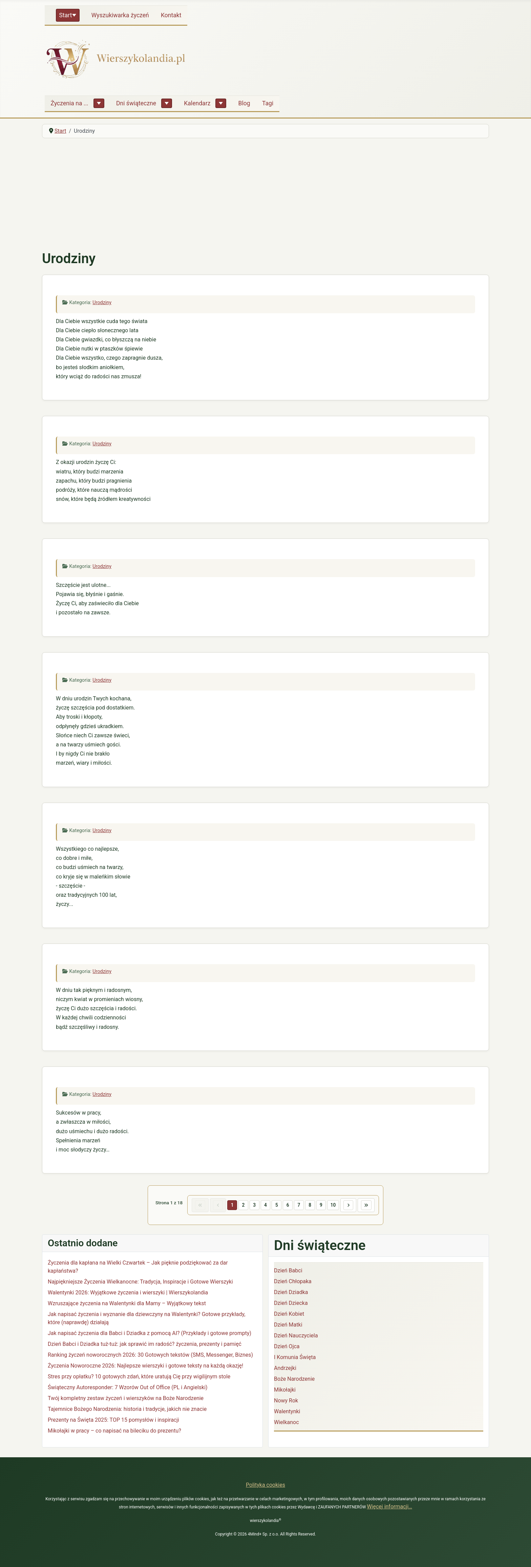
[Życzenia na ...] (98, 103)
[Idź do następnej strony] (355, 1206)
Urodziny (101, 302)
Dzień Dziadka (291, 1294)
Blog (244, 103)
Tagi (267, 103)
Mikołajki (285, 1391)
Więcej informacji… (389, 1506)
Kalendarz (197, 103)
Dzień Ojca (287, 1348)
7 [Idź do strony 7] (300, 1206)
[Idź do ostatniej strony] (375, 1206)
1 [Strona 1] (227, 1206)
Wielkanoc (286, 1424)
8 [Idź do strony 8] (312, 1206)
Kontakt (171, 15)
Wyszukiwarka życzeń (120, 15)
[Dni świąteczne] (166, 103)
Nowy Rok (286, 1402)
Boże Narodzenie (294, 1380)
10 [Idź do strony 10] (338, 1206)
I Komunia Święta (295, 1359)
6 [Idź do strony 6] (288, 1206)
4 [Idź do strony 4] (263, 1206)
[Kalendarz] (220, 103)
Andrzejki (285, 1370)
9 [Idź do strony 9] (324, 1206)
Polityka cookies (265, 1485)
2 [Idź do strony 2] (239, 1206)
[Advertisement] (265, 194)
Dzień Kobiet (289, 1315)
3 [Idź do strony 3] (251, 1206)
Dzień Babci (288, 1272)
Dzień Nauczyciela (296, 1337)
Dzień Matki (288, 1326)
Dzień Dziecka (291, 1304)
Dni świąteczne (136, 103)
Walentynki (287, 1413)
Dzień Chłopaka (293, 1283)
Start (65, 15)
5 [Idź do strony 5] (276, 1206)
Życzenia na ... (69, 103)
